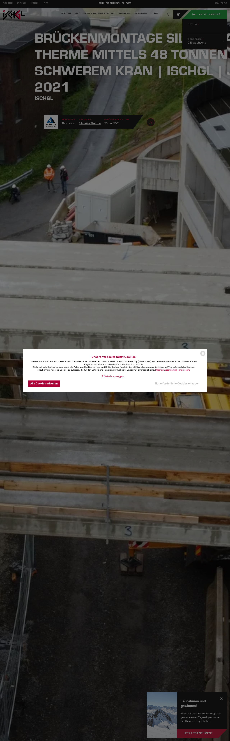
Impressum (184, 369)
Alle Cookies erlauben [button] (44, 383)
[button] (112, 376)
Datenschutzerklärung (166, 369)
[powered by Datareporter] (203, 356)
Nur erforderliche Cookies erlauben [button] (177, 383)
